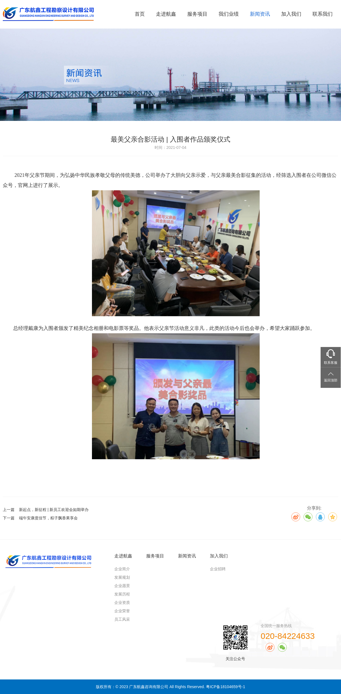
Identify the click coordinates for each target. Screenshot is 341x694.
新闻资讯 (260, 14)
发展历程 (122, 594)
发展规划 (122, 577)
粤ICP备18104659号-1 (225, 686)
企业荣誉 (122, 611)
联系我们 (322, 14)
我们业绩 (229, 14)
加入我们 (291, 14)
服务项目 (197, 14)
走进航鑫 (166, 14)
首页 (140, 14)
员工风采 (122, 619)
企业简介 (122, 569)
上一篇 (46, 509)
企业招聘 (218, 569)
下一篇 (40, 518)
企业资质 (122, 602)
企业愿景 (122, 585)
